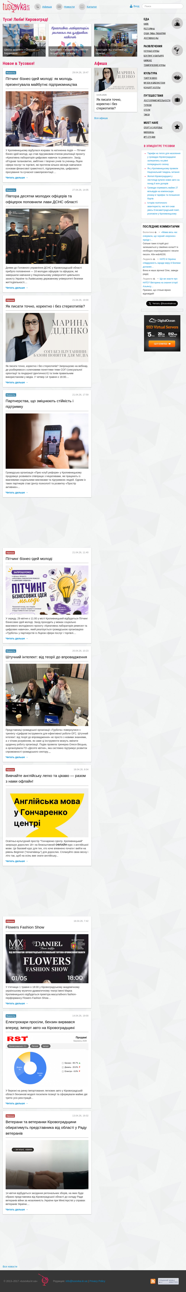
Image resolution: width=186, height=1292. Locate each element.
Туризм (147, 105)
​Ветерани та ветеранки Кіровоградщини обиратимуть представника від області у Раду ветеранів (46, 1127)
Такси (147, 114)
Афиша (47, 6)
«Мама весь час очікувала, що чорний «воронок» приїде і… (160, 236)
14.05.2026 (101, 95)
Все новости (10, 1266)
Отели (147, 110)
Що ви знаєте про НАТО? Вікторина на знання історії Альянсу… (160, 283)
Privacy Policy (97, 1281)
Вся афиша (101, 118)
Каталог (92, 6)
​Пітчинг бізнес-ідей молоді (29, 558)
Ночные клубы (151, 51)
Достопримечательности (157, 100)
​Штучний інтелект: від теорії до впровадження (46, 657)
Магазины (149, 132)
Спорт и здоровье (153, 127)
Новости (69, 6)
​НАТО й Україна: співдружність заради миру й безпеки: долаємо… (162, 263)
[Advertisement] (47, 523)
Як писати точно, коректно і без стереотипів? (45, 306)
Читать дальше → (17, 177)
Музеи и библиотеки (154, 83)
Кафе (146, 24)
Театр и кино (150, 78)
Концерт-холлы (152, 87)
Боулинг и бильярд (154, 56)
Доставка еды (151, 38)
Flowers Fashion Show (25, 927)
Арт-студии (149, 137)
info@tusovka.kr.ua (76, 1281)
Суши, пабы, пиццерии (155, 33)
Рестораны (149, 28)
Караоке (148, 60)
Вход (136, 6)
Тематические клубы (154, 65)
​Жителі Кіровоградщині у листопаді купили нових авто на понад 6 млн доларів (163, 180)
